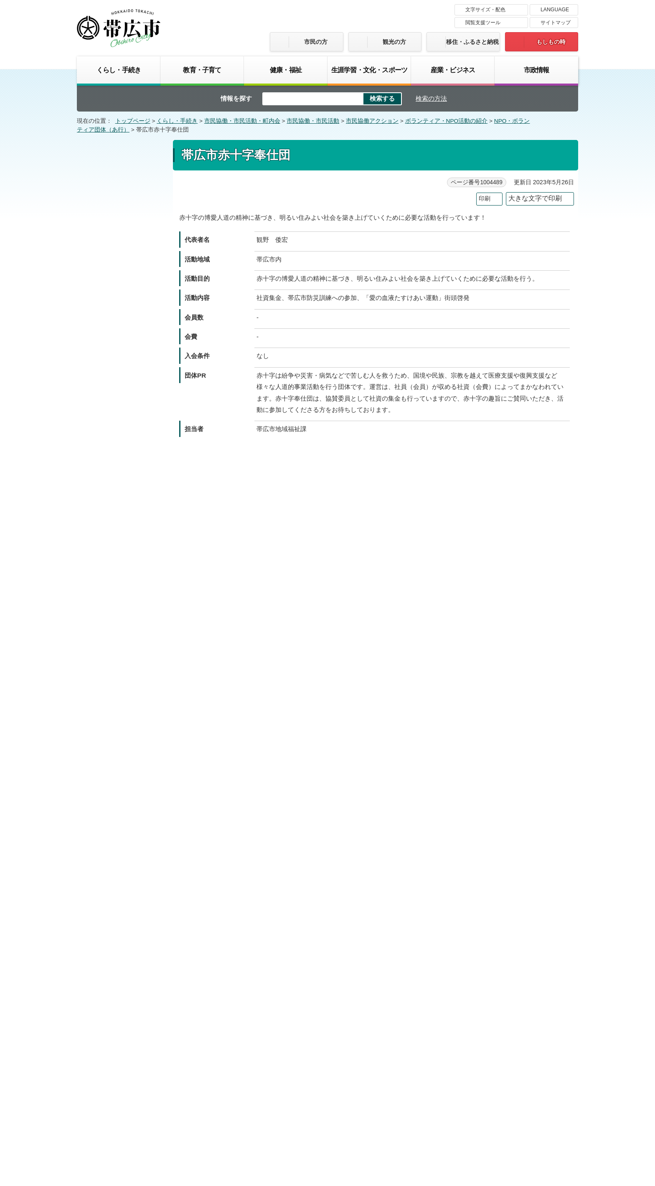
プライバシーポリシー (404, 1061)
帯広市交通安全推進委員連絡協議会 (122, 462)
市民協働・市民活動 (313, 121)
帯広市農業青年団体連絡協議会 (122, 554)
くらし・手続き (118, 70)
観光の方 (394, 41)
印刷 (484, 199)
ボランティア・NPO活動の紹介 (446, 121)
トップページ (132, 121)
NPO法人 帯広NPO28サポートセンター (122, 363)
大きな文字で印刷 (535, 198)
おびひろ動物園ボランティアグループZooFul (122, 646)
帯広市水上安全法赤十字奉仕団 (122, 595)
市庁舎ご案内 (155, 1123)
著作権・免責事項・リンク (317, 1061)
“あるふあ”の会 (107, 202)
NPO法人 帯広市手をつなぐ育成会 (121, 529)
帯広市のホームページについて (217, 1061)
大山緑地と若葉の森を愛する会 (122, 313)
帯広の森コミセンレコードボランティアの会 (122, 696)
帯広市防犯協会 (107, 574)
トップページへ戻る (552, 937)
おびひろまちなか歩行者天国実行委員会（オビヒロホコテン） (122, 792)
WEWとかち (103, 260)
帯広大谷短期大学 (110, 384)
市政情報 (536, 70)
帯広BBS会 (102, 742)
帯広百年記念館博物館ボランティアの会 (122, 763)
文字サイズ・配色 (485, 10)
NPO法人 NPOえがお (116, 276)
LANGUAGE (555, 10)
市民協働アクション (372, 121)
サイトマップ (556, 22)
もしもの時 (551, 41)
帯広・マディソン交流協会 (122, 817)
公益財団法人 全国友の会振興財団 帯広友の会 (122, 671)
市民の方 (316, 41)
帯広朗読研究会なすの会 (119, 833)
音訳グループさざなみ (116, 907)
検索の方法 (431, 98)
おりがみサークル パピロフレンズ (120, 887)
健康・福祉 (286, 70)
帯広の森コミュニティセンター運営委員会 (122, 721)
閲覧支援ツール (482, 22)
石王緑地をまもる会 (113, 219)
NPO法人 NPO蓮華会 (116, 292)
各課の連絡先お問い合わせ (515, 1115)
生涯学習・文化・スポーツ (369, 70)
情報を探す (236, 98)
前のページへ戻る (485, 937)
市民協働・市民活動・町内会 (242, 121)
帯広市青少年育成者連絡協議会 (122, 487)
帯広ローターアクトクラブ (122, 849)
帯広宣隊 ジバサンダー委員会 (120, 621)
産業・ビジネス (453, 70)
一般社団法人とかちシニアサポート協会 (122, 239)
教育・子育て (202, 70)
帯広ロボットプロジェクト (122, 866)
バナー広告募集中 (327, 985)
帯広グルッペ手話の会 (116, 400)
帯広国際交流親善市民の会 (122, 441)
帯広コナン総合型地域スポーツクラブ (122, 421)
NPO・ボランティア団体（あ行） (119, 160)
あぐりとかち (104, 186)
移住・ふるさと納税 (472, 41)
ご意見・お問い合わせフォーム (238, 611)
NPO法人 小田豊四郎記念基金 (121, 338)
